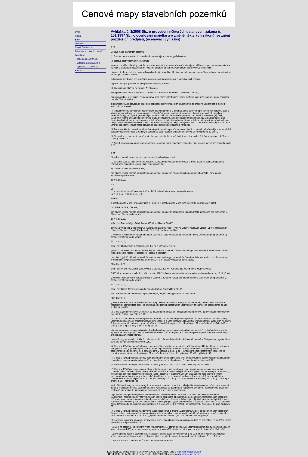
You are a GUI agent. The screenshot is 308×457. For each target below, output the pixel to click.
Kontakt (78, 70)
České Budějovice (83, 47)
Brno (77, 40)
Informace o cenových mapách (89, 51)
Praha (78, 36)
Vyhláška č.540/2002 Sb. (88, 63)
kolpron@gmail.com (191, 452)
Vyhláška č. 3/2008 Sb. (88, 66)
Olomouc (79, 43)
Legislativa (80, 55)
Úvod (77, 32)
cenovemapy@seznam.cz (187, 454)
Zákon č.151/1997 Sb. (87, 59)
